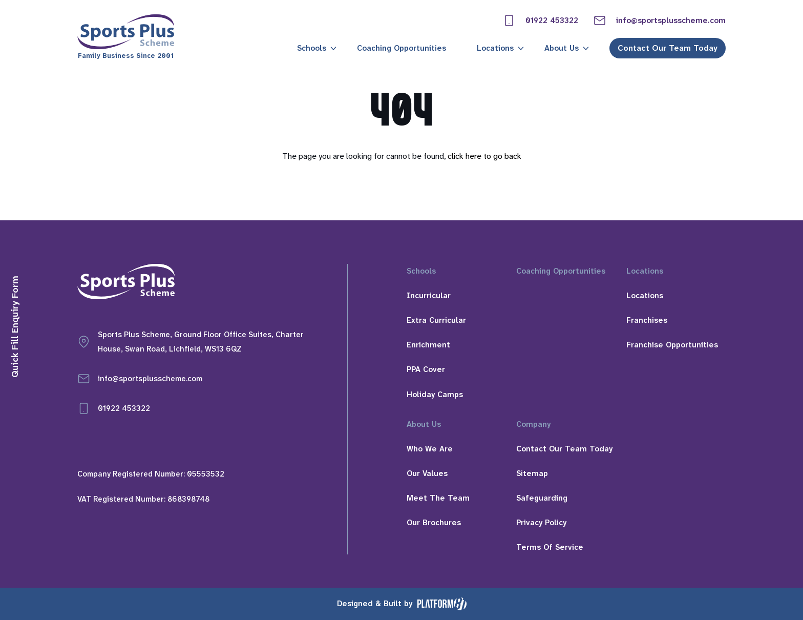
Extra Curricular (436, 320)
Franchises (646, 320)
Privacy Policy (541, 523)
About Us (561, 48)
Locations (495, 48)
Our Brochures (434, 523)
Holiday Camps (435, 394)
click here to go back (484, 156)
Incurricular (429, 296)
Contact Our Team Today (667, 48)
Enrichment (428, 345)
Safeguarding (541, 498)
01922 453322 (540, 20)
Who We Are (430, 449)
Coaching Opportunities (401, 48)
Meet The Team (438, 498)
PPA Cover (426, 369)
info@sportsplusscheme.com (660, 20)
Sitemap (532, 473)
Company (533, 424)
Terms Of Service (549, 547)
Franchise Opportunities (672, 345)
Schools (311, 48)
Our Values (427, 473)
